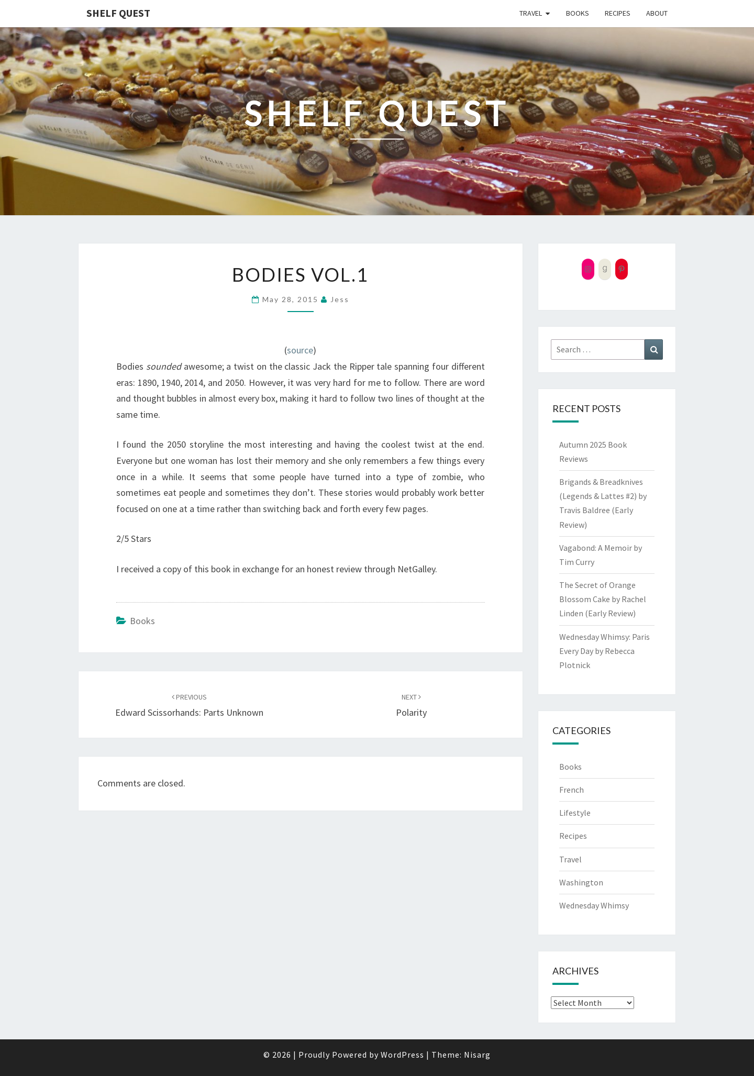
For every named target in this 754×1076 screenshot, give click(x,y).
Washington (581, 882)
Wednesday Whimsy (594, 905)
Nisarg (477, 1054)
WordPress (402, 1054)
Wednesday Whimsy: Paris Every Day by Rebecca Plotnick (604, 650)
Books (577, 13)
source (300, 350)
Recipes (617, 13)
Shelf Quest (118, 12)
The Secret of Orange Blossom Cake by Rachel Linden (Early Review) (602, 599)
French (571, 789)
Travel (530, 13)
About (657, 13)
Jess (339, 299)
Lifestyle (575, 812)
